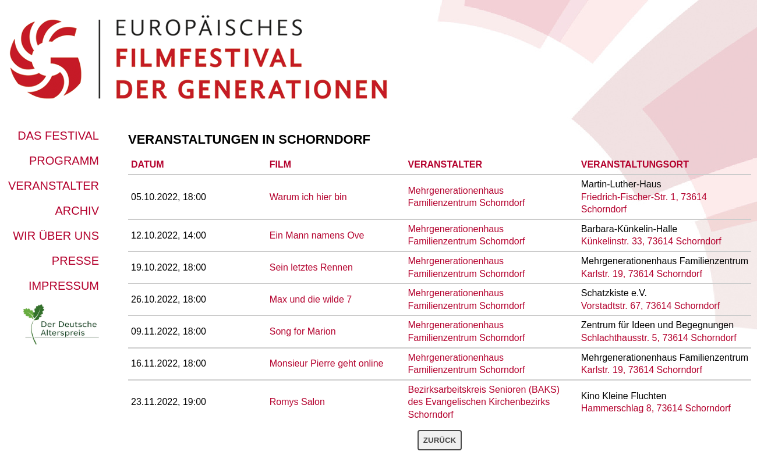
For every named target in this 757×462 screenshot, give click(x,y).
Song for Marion (303, 331)
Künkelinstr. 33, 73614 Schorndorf (651, 241)
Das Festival (58, 135)
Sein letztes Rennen (311, 267)
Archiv (77, 210)
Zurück (439, 440)
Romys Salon (297, 402)
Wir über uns (56, 235)
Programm (64, 160)
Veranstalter (53, 185)
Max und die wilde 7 (311, 299)
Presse (75, 260)
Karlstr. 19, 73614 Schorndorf (641, 274)
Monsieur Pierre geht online (327, 363)
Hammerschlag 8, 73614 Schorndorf (656, 408)
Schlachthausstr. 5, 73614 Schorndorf (659, 338)
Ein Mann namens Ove (317, 235)
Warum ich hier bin (308, 197)
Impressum (64, 285)
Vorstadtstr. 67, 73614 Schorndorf (650, 306)
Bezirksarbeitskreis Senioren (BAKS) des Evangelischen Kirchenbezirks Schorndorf (484, 402)
